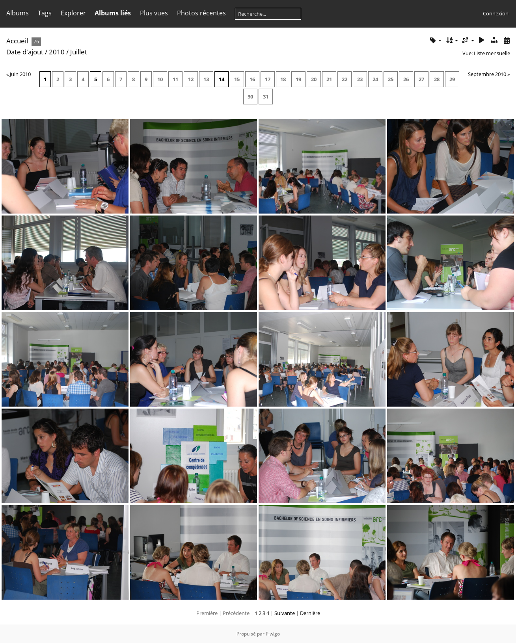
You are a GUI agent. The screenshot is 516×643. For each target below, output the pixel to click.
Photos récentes (201, 13)
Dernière (310, 613)
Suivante (284, 613)
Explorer (73, 13)
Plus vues (154, 13)
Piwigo (273, 633)
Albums (17, 13)
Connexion (496, 13)
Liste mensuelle (492, 53)
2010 (57, 51)
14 (221, 79)
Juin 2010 (20, 74)
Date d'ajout (24, 51)
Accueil (17, 40)
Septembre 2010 (487, 74)
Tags (45, 13)
